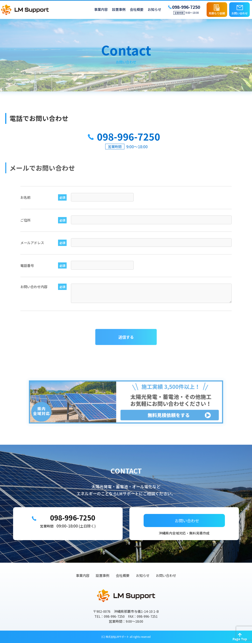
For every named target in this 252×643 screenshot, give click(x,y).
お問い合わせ (239, 13)
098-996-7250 (72, 519)
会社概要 (136, 9)
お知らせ (154, 9)
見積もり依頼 (217, 13)
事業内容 (101, 9)
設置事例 (119, 9)
